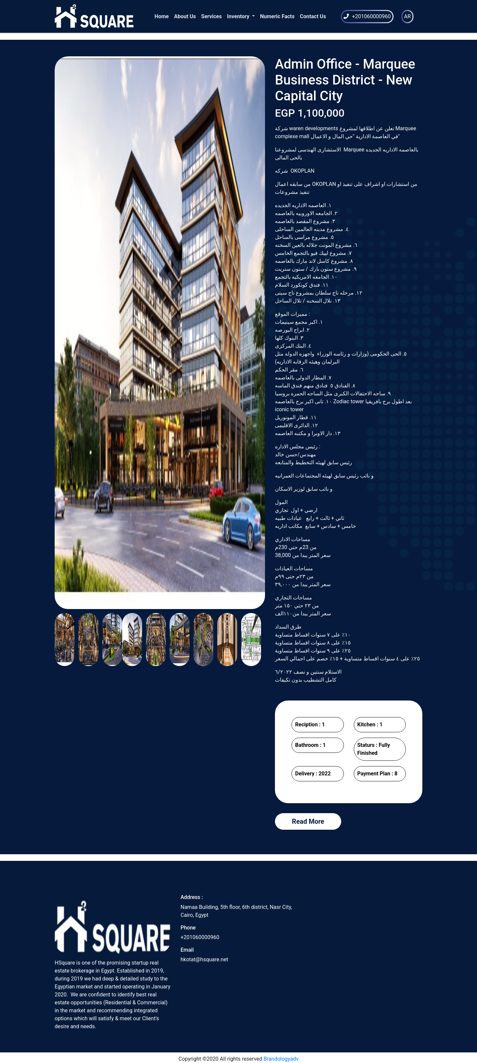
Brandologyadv (281, 1059)
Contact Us (313, 16)
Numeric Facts (277, 16)
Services (211, 16)
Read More (308, 821)
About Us (185, 16)
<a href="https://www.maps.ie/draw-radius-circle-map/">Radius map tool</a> (364, 943)
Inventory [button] (239, 16)
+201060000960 (371, 16)
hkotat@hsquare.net (204, 959)
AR (407, 16)
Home (162, 16)
